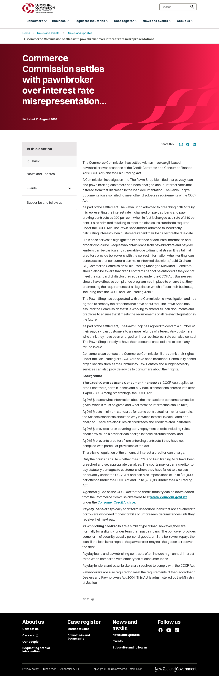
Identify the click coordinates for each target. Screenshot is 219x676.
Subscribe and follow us (129, 647)
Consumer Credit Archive (116, 502)
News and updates (80, 33)
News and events (48, 33)
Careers (30, 635)
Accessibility (69, 669)
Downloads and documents (78, 636)
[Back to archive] (49, 161)
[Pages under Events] (70, 188)
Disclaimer (49, 669)
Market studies (78, 629)
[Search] (178, 6)
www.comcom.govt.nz (168, 497)
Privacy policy (30, 669)
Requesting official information (36, 649)
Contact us (30, 629)
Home (26, 33)
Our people (30, 641)
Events (117, 641)
